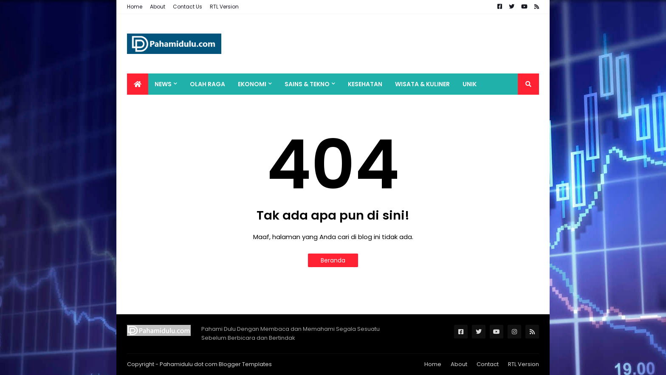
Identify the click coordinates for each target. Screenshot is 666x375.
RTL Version (224, 6)
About (157, 6)
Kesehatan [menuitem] (365, 84)
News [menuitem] (163, 84)
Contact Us (187, 6)
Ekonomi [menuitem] (252, 84)
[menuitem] (137, 84)
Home (134, 6)
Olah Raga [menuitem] (207, 84)
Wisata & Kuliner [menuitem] (422, 84)
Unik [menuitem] (470, 84)
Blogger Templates (245, 364)
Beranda (333, 260)
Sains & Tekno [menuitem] (307, 84)
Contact (488, 364)
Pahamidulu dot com (188, 364)
